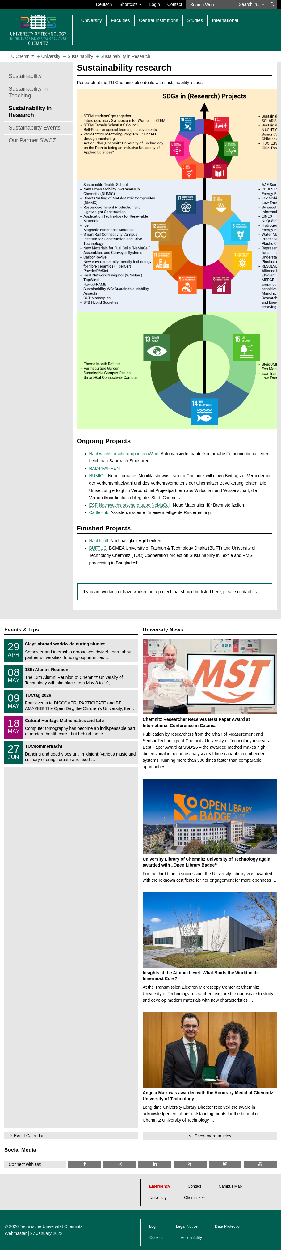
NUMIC (96, 475)
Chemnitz (192, 1198)
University (157, 1198)
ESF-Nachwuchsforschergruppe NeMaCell (130, 505)
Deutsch (104, 4)
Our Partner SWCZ (32, 140)
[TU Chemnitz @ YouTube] (260, 1164)
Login (154, 4)
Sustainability (25, 76)
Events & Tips (21, 630)
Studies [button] (195, 20)
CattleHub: (100, 512)
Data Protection (228, 1226)
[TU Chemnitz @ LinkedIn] (154, 1164)
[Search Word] (210, 4)
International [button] (225, 20)
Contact (174, 4)
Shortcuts (130, 4)
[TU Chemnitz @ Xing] (190, 1164)
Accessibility (191, 1237)
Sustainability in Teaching (28, 92)
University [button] (91, 20)
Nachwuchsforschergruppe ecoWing (124, 453)
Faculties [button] (120, 20)
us (254, 591)
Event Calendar (29, 1135)
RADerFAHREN (104, 468)
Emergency (159, 1186)
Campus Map (230, 1186)
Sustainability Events (35, 128)
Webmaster (16, 1233)
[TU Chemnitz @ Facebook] (84, 1164)
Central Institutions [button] (158, 20)
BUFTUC (98, 548)
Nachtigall (98, 540)
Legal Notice (187, 1226)
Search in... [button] (251, 4)
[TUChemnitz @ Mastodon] (225, 1164)
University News (163, 630)
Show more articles (213, 1135)
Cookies (156, 1237)
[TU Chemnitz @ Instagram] (119, 1164)
